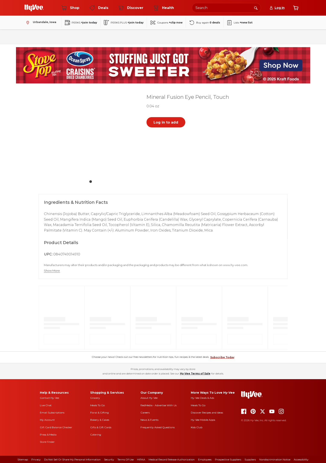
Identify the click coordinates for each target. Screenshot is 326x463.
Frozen (92, 36)
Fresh (31, 36)
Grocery (95, 397)
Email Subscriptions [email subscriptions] (52, 412)
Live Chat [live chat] (46, 405)
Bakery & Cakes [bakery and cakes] (99, 419)
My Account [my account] (47, 419)
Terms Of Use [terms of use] (125, 459)
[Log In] (277, 7)
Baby (216, 36)
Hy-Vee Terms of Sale (195, 373)
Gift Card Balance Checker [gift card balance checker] (56, 427)
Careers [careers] (145, 412)
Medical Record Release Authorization (172, 459)
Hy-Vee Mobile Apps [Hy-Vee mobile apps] (203, 419)
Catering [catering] (95, 434)
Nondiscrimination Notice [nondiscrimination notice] (274, 459)
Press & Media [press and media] (48, 434)
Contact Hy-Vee (49, 397)
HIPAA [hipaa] (141, 459)
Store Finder (47, 441)
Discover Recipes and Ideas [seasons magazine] (207, 412)
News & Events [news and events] (149, 419)
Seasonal (235, 36)
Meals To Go (97, 405)
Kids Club (196, 427)
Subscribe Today (222, 357)
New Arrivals (260, 36)
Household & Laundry (121, 36)
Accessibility (301, 459)
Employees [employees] (205, 459)
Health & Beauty (192, 36)
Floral (168, 36)
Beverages (71, 36)
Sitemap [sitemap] (22, 459)
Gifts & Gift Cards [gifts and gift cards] (100, 427)
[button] (90, 134)
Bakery (150, 36)
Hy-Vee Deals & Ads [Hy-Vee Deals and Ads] (202, 397)
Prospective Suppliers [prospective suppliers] (228, 459)
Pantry (49, 36)
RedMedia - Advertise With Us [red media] (159, 405)
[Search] (256, 7)
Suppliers (250, 459)
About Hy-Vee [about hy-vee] (149, 397)
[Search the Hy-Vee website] (226, 8)
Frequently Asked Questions (158, 427)
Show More (52, 270)
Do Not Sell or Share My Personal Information (72, 459)
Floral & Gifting (99, 412)
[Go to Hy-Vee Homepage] (34, 7)
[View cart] (296, 8)
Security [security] (109, 459)
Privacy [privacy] (36, 459)
